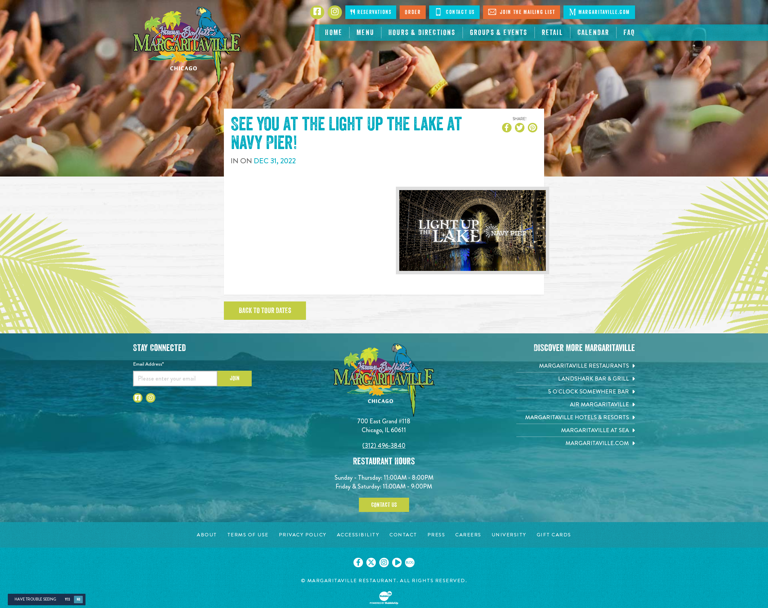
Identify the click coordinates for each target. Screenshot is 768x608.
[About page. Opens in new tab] (207, 534)
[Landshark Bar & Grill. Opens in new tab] (575, 378)
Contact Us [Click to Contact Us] (454, 12)
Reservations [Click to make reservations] (370, 12)
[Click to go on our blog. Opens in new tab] (410, 562)
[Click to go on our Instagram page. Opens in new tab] (384, 562)
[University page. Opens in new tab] (509, 534)
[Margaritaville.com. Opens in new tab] (575, 443)
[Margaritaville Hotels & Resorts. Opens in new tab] (575, 417)
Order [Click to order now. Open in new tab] (413, 12)
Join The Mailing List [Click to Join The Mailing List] (521, 12)
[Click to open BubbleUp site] (384, 597)
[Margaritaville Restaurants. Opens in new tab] (575, 366)
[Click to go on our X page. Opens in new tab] (371, 562)
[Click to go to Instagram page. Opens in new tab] (335, 12)
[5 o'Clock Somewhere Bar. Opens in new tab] (575, 391)
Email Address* (148, 364)
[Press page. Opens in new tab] (436, 534)
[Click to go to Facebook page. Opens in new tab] (317, 12)
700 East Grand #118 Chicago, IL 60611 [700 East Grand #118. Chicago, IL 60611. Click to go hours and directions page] (383, 426)
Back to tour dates (265, 310)
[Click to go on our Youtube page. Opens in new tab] (397, 562)
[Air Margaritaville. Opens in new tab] (575, 404)
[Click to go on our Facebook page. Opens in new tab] (358, 562)
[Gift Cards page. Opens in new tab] (554, 534)
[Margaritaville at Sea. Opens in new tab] (575, 430)
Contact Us (384, 505)
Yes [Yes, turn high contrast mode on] (67, 599)
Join (234, 378)
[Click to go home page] (187, 46)
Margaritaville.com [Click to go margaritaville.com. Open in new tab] (599, 12)
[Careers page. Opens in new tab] (468, 534)
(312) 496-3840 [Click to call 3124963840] (383, 445)
